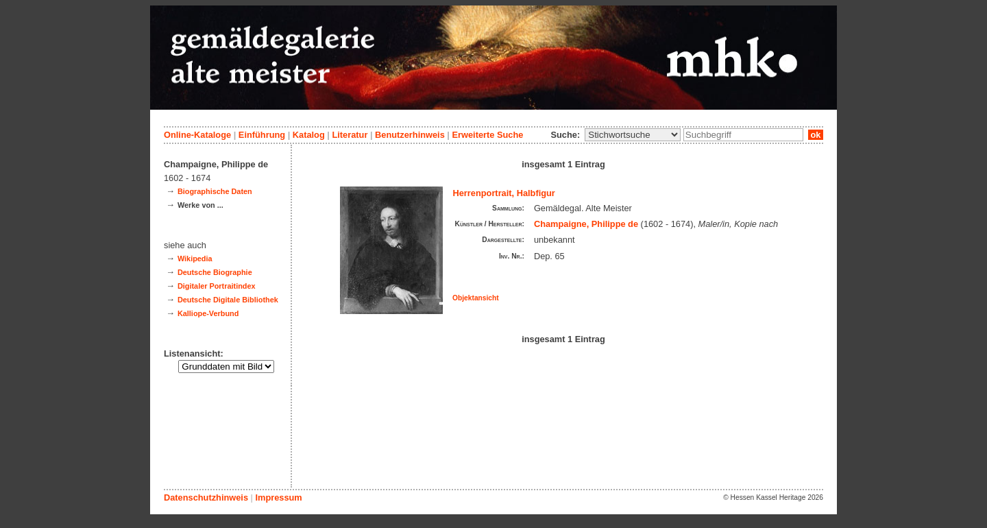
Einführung (262, 135)
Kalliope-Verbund (208, 313)
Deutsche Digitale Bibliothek (228, 300)
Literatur (349, 135)
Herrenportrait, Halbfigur (504, 193)
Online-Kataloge (197, 135)
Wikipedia (195, 258)
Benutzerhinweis (410, 135)
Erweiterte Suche (487, 135)
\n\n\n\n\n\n (633, 134)
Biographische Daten (215, 191)
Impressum (278, 497)
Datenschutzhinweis (206, 497)
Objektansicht (475, 298)
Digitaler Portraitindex (217, 286)
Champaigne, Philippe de (586, 224)
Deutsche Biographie (215, 272)
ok (815, 135)
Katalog (309, 135)
